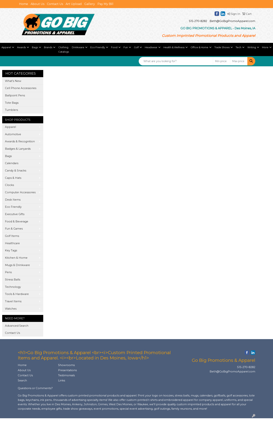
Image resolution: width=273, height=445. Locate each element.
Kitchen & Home (16, 257)
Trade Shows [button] (222, 47)
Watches (10, 308)
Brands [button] (48, 47)
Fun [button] (125, 47)
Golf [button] (136, 47)
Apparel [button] (6, 47)
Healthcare (12, 243)
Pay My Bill (105, 4)
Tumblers (11, 110)
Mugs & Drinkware (17, 265)
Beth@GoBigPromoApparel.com (232, 21)
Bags (8, 156)
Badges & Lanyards (18, 148)
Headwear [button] (151, 47)
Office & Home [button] (199, 47)
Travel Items (13, 301)
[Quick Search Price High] (239, 61)
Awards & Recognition (20, 141)
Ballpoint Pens (15, 95)
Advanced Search (16, 325)
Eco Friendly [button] (97, 47)
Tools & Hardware (17, 294)
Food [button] (114, 47)
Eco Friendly (13, 206)
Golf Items (12, 236)
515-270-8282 (198, 21)
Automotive (13, 134)
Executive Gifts (14, 214)
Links (61, 380)
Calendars (11, 163)
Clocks (9, 185)
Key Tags (11, 250)
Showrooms (66, 365)
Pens (8, 272)
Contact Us (55, 4)
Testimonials (66, 375)
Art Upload (74, 4)
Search (22, 380)
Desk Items (13, 199)
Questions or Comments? (35, 388)
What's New (13, 81)
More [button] (265, 47)
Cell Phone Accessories (20, 88)
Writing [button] (251, 47)
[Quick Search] (176, 61)
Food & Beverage (16, 221)
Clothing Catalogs (63, 49)
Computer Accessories (20, 192)
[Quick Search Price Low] (221, 61)
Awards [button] (21, 47)
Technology (13, 287)
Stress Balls (12, 279)
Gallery (89, 4)
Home (23, 4)
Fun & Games (14, 228)
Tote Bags (12, 102)
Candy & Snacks (15, 170)
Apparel (10, 127)
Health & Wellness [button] (174, 47)
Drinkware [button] (78, 47)
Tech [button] (238, 47)
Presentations (67, 370)
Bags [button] (35, 47)
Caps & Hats (13, 178)
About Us (37, 4)
